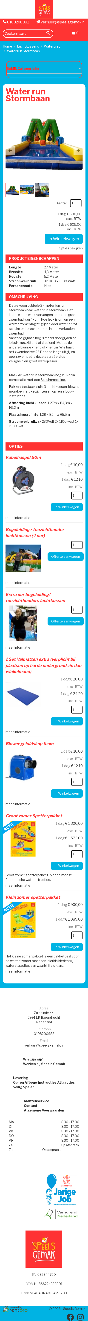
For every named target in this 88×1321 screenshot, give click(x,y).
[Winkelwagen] (75, 34)
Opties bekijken (71, 248)
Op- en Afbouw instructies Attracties (44, 1082)
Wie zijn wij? (33, 1059)
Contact (30, 1106)
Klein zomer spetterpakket (33, 897)
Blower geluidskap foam (30, 743)
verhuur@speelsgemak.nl (60, 22)
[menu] (83, 33)
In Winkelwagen (63, 238)
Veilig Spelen (23, 1087)
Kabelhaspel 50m (23, 457)
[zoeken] (48, 33)
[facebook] (70, 1317)
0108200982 (16, 22)
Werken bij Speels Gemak (44, 1064)
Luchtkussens (28, 46)
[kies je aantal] (77, 495)
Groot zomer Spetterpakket (34, 815)
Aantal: (62, 203)
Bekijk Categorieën (44, 68)
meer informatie (18, 518)
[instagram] (80, 1317)
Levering (20, 1078)
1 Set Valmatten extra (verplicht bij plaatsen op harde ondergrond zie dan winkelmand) (43, 665)
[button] (10, 150)
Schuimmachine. (53, 380)
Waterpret (52, 46)
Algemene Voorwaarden (44, 1110)
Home (7, 46)
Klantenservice (36, 1101)
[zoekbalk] (28, 33)
